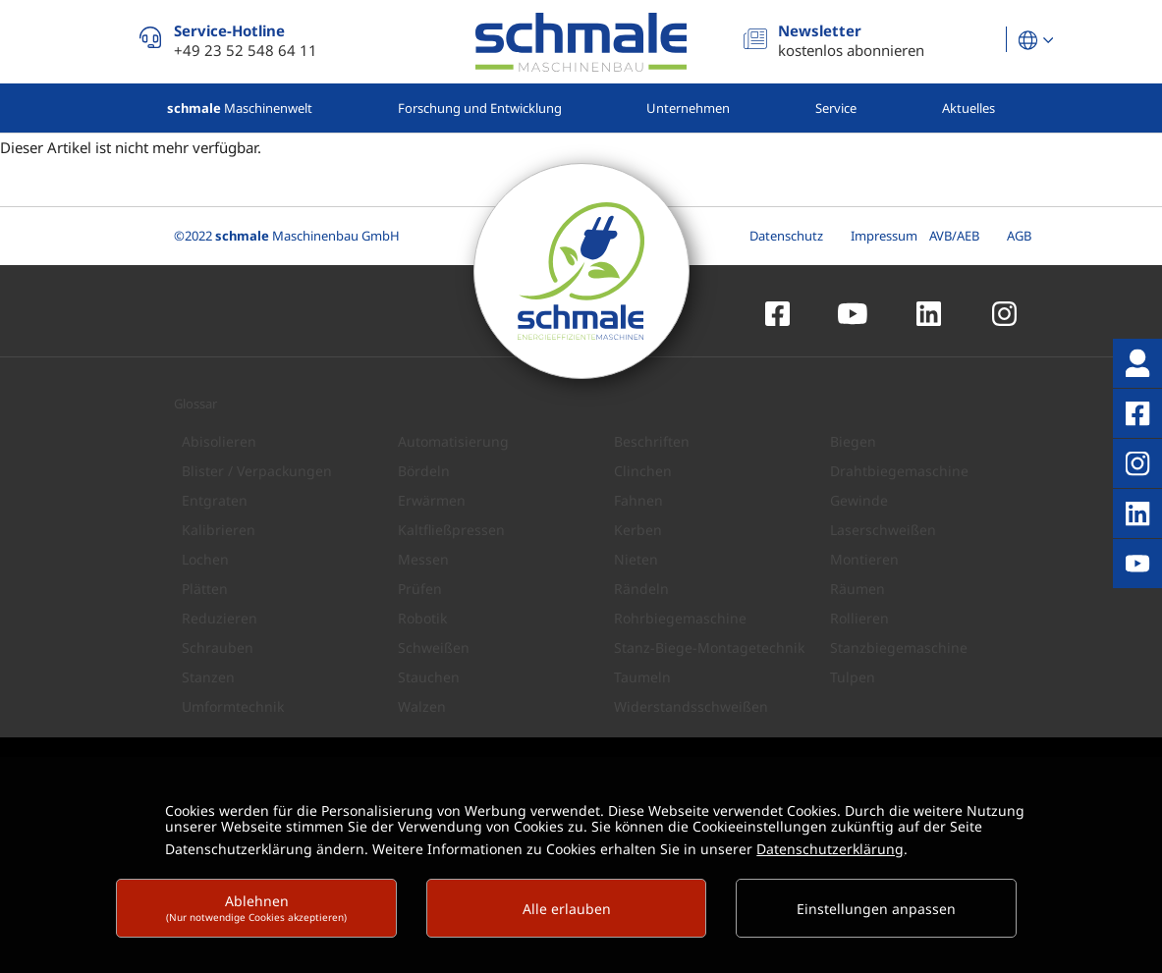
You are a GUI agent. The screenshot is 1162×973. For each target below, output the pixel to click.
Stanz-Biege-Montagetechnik (709, 647)
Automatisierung (453, 441)
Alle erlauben (567, 908)
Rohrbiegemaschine (680, 618)
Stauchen (429, 677)
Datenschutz (786, 235)
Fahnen (638, 500)
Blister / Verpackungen (257, 470)
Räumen (857, 588)
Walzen (422, 706)
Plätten (205, 588)
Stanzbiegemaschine (899, 647)
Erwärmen (432, 500)
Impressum (884, 235)
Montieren (864, 559)
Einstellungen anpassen (876, 908)
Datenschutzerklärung (830, 848)
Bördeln (424, 470)
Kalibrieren (218, 529)
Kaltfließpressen (451, 529)
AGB (1019, 235)
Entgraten (215, 500)
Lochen (205, 559)
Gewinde (859, 500)
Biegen (853, 441)
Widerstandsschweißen (691, 706)
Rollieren (859, 618)
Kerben (638, 529)
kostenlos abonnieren (851, 40)
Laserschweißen (883, 529)
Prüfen (420, 588)
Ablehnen (256, 908)
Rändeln (641, 588)
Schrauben (217, 647)
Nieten (636, 559)
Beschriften (652, 441)
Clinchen (643, 470)
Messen (423, 559)
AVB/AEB (954, 235)
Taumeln (642, 677)
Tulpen (852, 677)
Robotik (422, 618)
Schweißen (434, 647)
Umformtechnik (233, 706)
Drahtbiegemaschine (899, 470)
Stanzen (208, 677)
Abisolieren (219, 441)
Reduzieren (219, 618)
